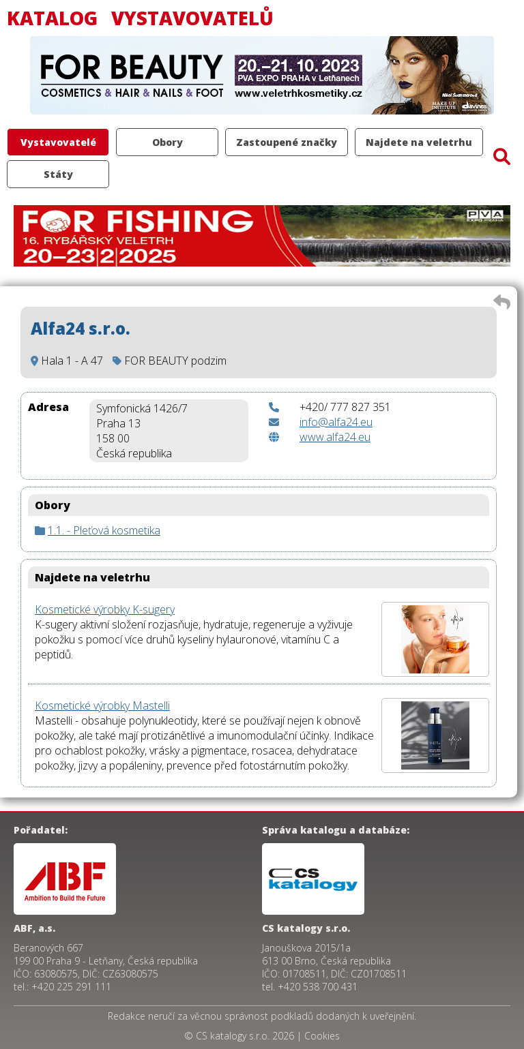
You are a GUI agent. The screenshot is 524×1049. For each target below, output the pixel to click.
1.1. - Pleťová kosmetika (104, 530)
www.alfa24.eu (335, 436)
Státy (58, 174)
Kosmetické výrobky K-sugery (105, 609)
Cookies (322, 1035)
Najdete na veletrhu (419, 142)
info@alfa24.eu (336, 421)
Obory (167, 142)
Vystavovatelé (58, 142)
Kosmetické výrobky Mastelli (102, 705)
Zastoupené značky (286, 142)
